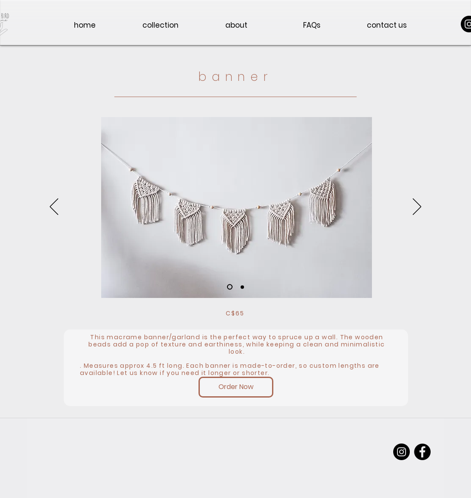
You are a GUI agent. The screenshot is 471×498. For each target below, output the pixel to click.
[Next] (417, 207)
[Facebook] (422, 452)
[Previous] (54, 207)
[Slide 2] (242, 287)
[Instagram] (401, 452)
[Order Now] (236, 387)
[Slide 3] (230, 287)
